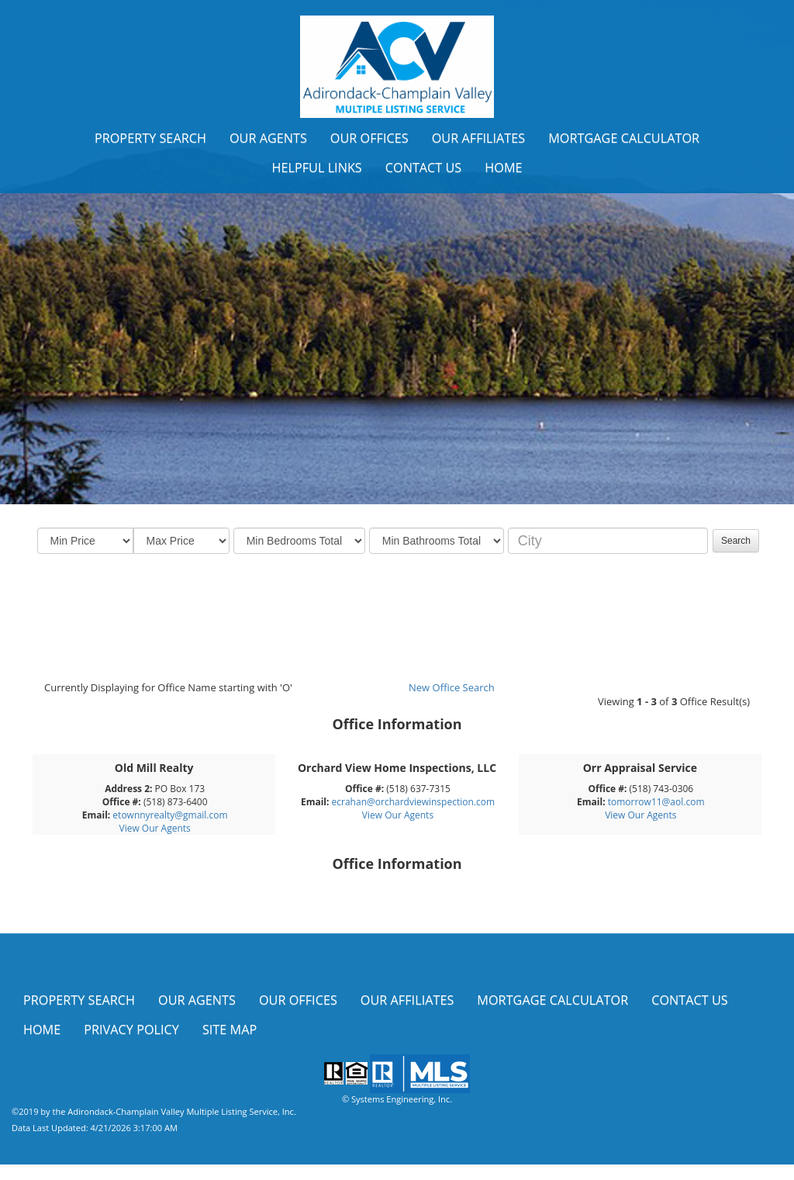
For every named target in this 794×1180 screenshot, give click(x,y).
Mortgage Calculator (623, 138)
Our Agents (268, 138)
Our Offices (369, 138)
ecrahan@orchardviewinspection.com (413, 801)
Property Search (150, 138)
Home (503, 167)
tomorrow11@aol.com (656, 801)
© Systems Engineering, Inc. (397, 1099)
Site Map (229, 1029)
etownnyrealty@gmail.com (169, 815)
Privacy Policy (131, 1029)
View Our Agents (155, 828)
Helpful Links (316, 167)
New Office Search (452, 687)
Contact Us (423, 167)
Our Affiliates (479, 138)
